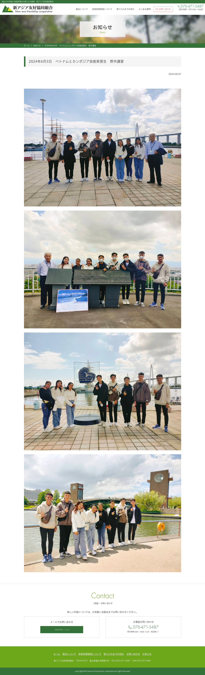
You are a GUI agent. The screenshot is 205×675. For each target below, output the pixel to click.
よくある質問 (145, 9)
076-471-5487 (143, 627)
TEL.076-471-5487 (120, 660)
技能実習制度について (102, 9)
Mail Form (59, 630)
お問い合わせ (133, 654)
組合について (82, 9)
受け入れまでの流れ (125, 9)
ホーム (26, 45)
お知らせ (37, 45)
